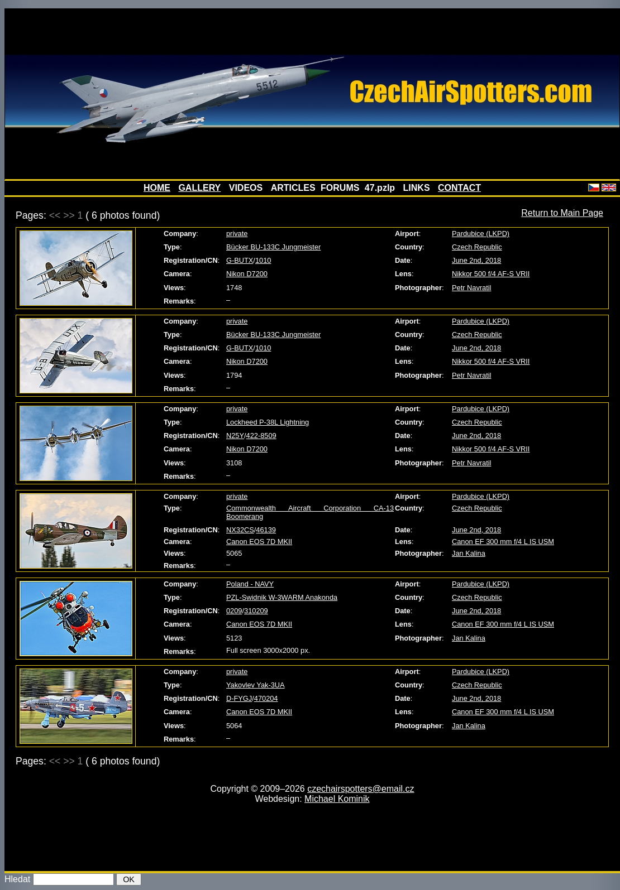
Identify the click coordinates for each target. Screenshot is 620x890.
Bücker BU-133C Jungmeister (273, 247)
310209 (256, 611)
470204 (266, 698)
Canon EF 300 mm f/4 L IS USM (503, 541)
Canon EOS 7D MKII (259, 541)
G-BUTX (239, 260)
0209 (234, 611)
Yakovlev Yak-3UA (255, 685)
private (236, 233)
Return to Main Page (562, 213)
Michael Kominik (336, 799)
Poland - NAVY (250, 584)
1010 (263, 260)
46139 (266, 530)
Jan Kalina (468, 553)
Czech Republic (477, 247)
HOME (157, 188)
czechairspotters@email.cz (360, 788)
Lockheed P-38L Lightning (267, 422)
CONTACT (459, 188)
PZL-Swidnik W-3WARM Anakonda (281, 597)
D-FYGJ (239, 698)
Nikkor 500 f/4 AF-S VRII (491, 274)
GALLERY (199, 188)
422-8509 (261, 435)
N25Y (235, 435)
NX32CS (240, 530)
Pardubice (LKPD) (480, 233)
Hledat (17, 879)
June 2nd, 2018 (476, 260)
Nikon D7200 (247, 274)
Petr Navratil (471, 287)
